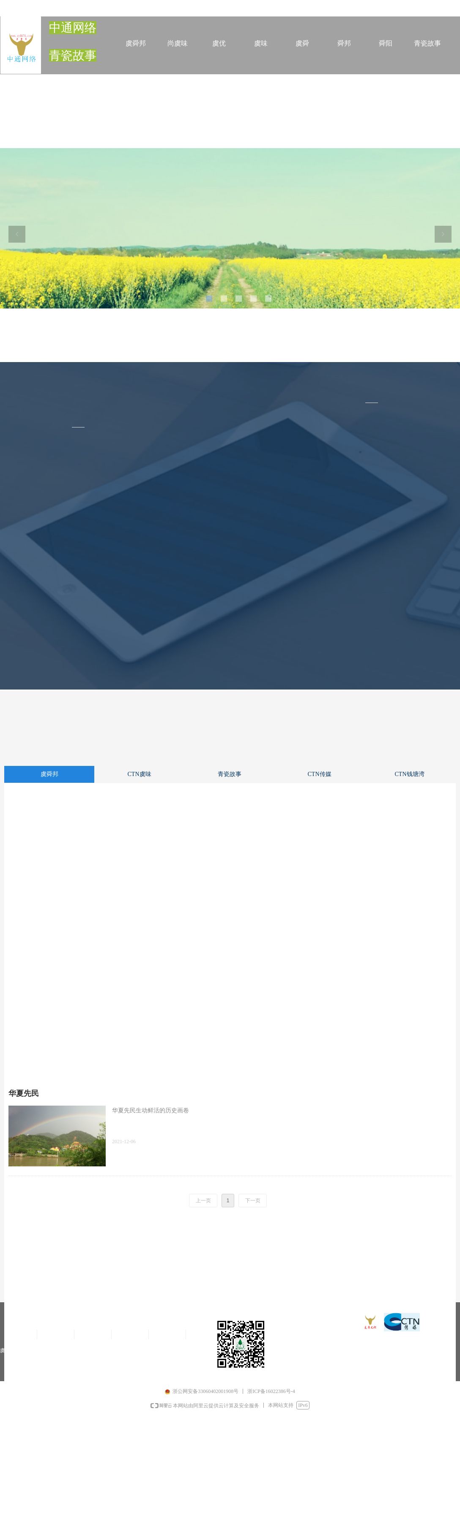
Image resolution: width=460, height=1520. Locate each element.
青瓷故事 (229, 774)
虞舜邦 (49, 774)
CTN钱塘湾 (409, 774)
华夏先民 (23, 1093)
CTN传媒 (319, 774)
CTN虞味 (139, 774)
